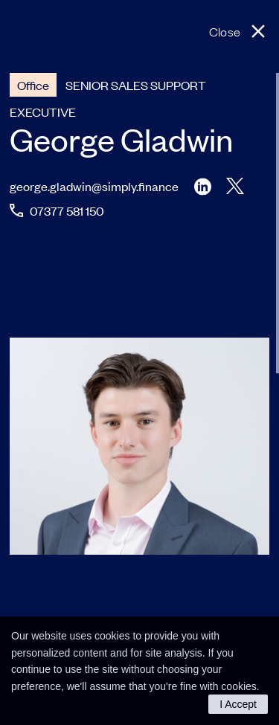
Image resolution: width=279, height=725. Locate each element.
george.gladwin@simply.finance (94, 186)
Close (224, 31)
